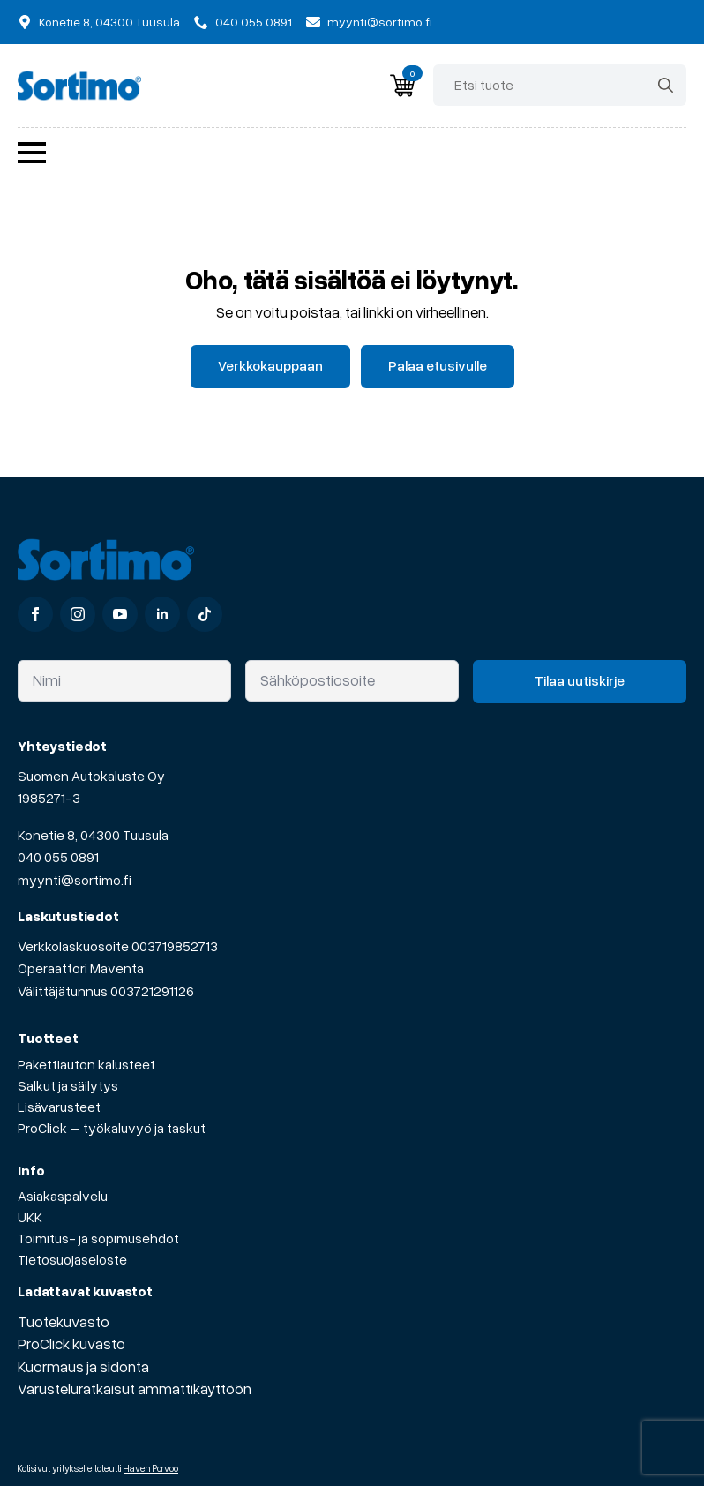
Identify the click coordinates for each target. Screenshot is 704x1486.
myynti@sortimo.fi (74, 880)
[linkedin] (162, 614)
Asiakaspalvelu (63, 1196)
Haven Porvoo (151, 1468)
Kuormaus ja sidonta (83, 1366)
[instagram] (77, 614)
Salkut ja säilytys (68, 1085)
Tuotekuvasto (63, 1321)
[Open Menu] (32, 153)
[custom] (204, 614)
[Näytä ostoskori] (402, 85)
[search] (665, 85)
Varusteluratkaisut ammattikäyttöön (134, 1388)
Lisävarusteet (59, 1106)
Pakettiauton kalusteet (86, 1064)
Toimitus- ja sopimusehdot (98, 1238)
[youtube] (120, 614)
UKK (30, 1217)
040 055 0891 (58, 857)
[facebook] (35, 614)
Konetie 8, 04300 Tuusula (93, 835)
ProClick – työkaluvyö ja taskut (112, 1128)
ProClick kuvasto (71, 1343)
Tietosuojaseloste (72, 1259)
